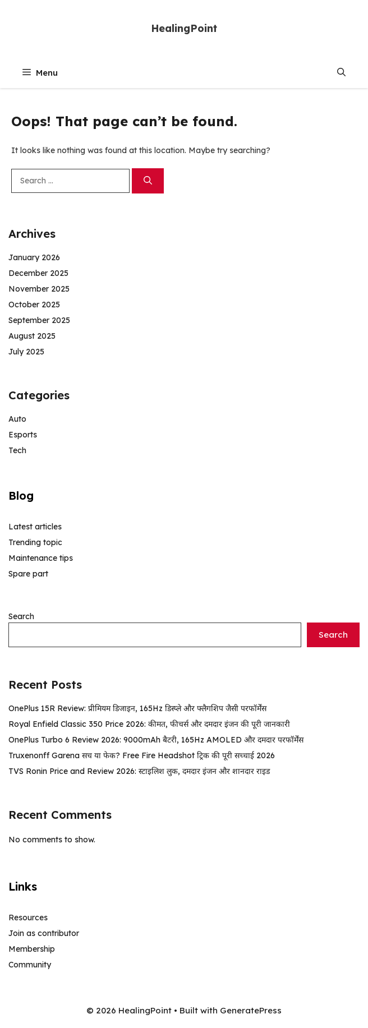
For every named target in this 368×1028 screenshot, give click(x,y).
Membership (31, 949)
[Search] (148, 180)
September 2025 (39, 320)
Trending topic (35, 542)
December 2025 (38, 273)
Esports (22, 435)
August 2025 (32, 336)
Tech (17, 450)
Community (29, 965)
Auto (17, 419)
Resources (28, 917)
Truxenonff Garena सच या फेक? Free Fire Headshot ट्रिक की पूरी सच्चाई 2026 (141, 755)
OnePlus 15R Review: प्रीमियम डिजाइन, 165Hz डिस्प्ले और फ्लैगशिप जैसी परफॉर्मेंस (137, 708)
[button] (341, 72)
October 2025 (34, 304)
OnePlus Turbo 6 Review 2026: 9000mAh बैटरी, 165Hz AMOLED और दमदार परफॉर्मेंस (155, 740)
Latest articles (35, 527)
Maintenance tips (40, 558)
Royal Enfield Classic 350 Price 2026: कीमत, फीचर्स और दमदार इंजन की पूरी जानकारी (149, 724)
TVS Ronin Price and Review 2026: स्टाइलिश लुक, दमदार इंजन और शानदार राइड (139, 771)
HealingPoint (184, 28)
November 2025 (39, 289)
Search (21, 616)
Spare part (28, 574)
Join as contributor (43, 933)
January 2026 (34, 257)
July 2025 (26, 352)
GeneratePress (251, 1010)
